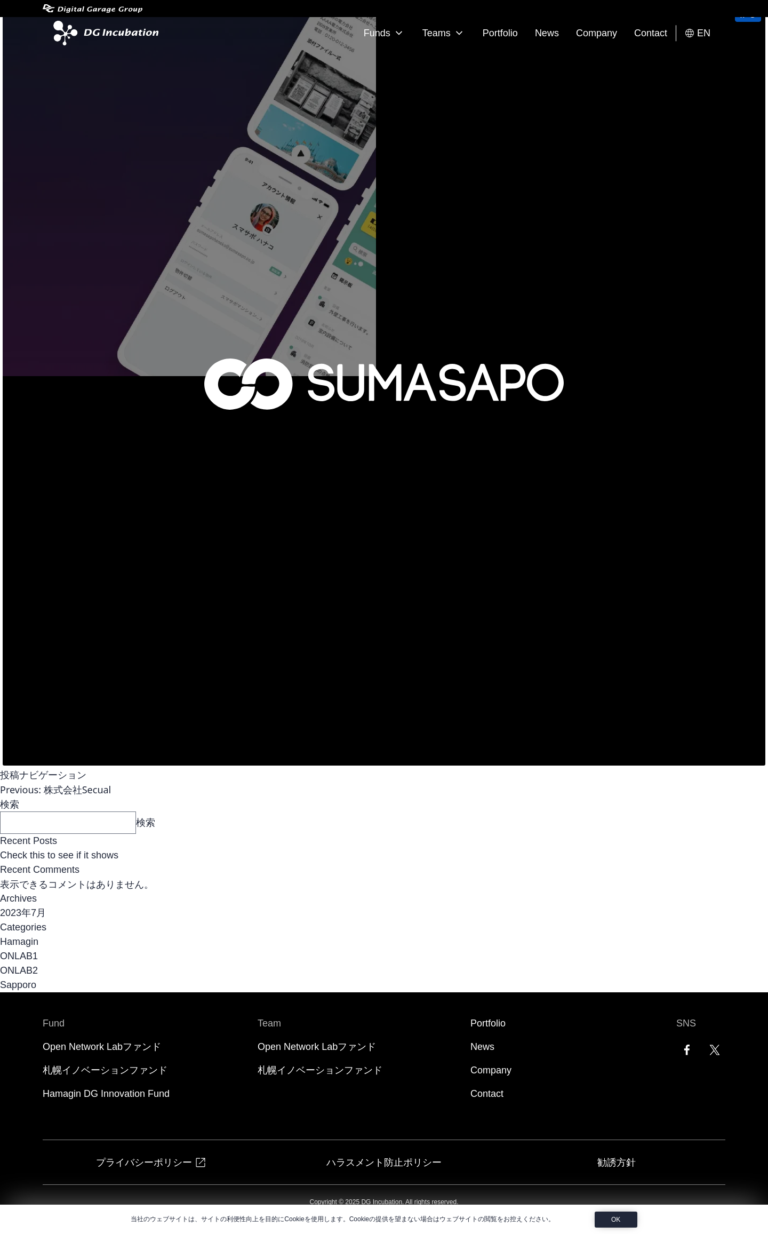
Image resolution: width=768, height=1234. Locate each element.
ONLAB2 (19, 970)
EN (697, 33)
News (547, 33)
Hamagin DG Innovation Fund (106, 1093)
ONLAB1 (19, 956)
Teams (444, 33)
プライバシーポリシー (151, 1162)
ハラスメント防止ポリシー (384, 1162)
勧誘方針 (616, 1162)
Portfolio (500, 33)
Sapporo (18, 985)
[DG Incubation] (103, 33)
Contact (650, 33)
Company (596, 33)
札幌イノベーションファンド (105, 1070)
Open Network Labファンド (102, 1046)
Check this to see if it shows (59, 855)
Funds (384, 33)
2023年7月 (23, 912)
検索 (9, 804)
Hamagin (19, 941)
